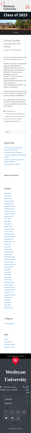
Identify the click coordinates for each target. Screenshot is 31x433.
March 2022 (8, 226)
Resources (8, 403)
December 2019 (9, 287)
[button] (27, 6)
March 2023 (8, 198)
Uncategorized (10, 111)
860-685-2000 (27, 390)
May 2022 (7, 221)
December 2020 (9, 257)
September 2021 (9, 242)
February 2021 (9, 252)
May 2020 (7, 275)
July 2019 (7, 300)
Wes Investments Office (12, 164)
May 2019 (7, 305)
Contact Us (8, 399)
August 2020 (8, 267)
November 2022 (9, 209)
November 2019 (9, 290)
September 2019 (9, 295)
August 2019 (8, 297)
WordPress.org (9, 347)
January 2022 (8, 231)
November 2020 (9, 259)
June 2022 (7, 219)
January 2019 (8, 308)
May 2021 (7, 244)
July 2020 (7, 270)
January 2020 (8, 285)
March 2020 (8, 280)
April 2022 (7, 224)
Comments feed (9, 344)
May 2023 (7, 193)
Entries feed (8, 342)
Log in (6, 339)
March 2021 (8, 249)
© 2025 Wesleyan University (15, 429)
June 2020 (7, 272)
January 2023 (8, 204)
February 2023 (9, 201)
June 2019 (7, 303)
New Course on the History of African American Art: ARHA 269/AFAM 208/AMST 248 (14, 118)
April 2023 (7, 196)
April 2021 (7, 247)
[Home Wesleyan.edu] (15, 361)
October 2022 (8, 211)
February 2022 (9, 229)
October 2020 (8, 262)
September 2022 (9, 214)
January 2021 (8, 254)
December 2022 (9, 206)
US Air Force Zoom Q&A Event (15, 114)
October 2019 (8, 292)
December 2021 (9, 234)
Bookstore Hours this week (13, 152)
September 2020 (9, 264)
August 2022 (8, 216)
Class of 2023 (15, 14)
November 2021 (9, 237)
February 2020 (9, 282)
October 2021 (8, 239)
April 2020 (7, 277)
